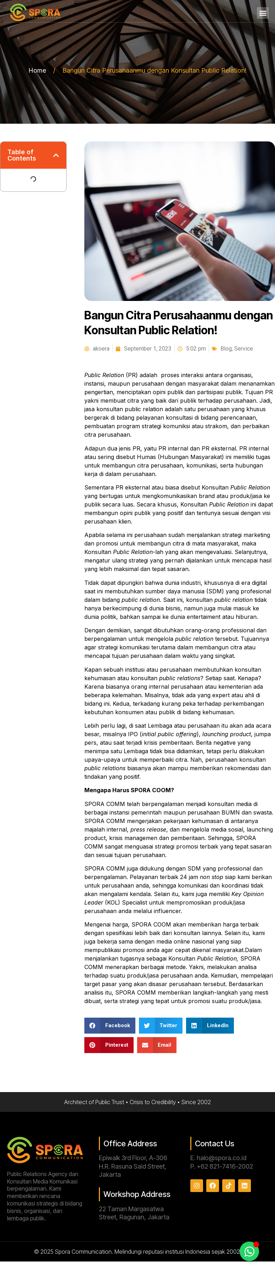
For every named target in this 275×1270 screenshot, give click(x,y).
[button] (263, 13)
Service (243, 348)
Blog (226, 348)
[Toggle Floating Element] (249, 1251)
